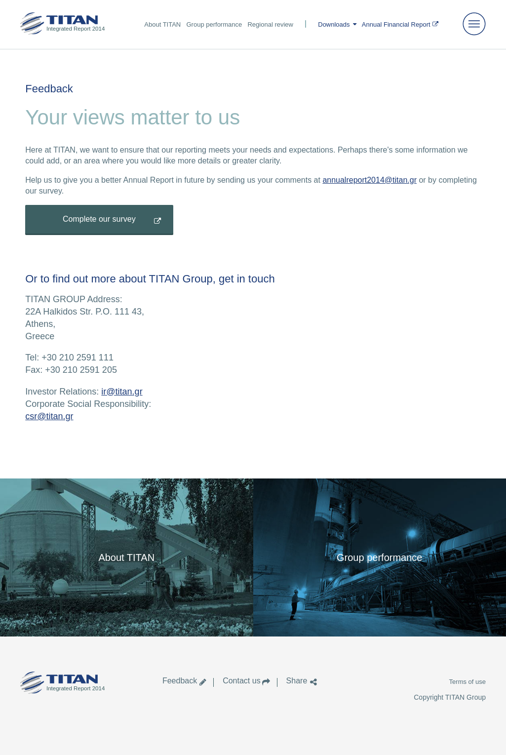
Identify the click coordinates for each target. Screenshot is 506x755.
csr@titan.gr (49, 416)
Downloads (334, 24)
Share (296, 680)
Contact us (241, 680)
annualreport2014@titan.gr (369, 180)
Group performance (214, 24)
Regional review (270, 24)
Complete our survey (99, 219)
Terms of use (467, 681)
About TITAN (162, 24)
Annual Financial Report (396, 24)
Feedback (179, 680)
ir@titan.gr (121, 392)
